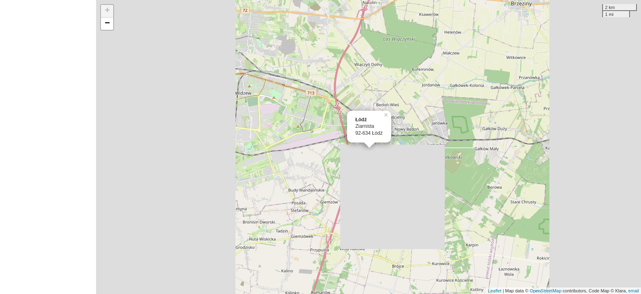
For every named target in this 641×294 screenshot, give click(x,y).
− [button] (107, 24)
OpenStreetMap (546, 290)
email (633, 290)
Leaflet (495, 290)
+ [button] (107, 11)
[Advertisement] (48, 147)
